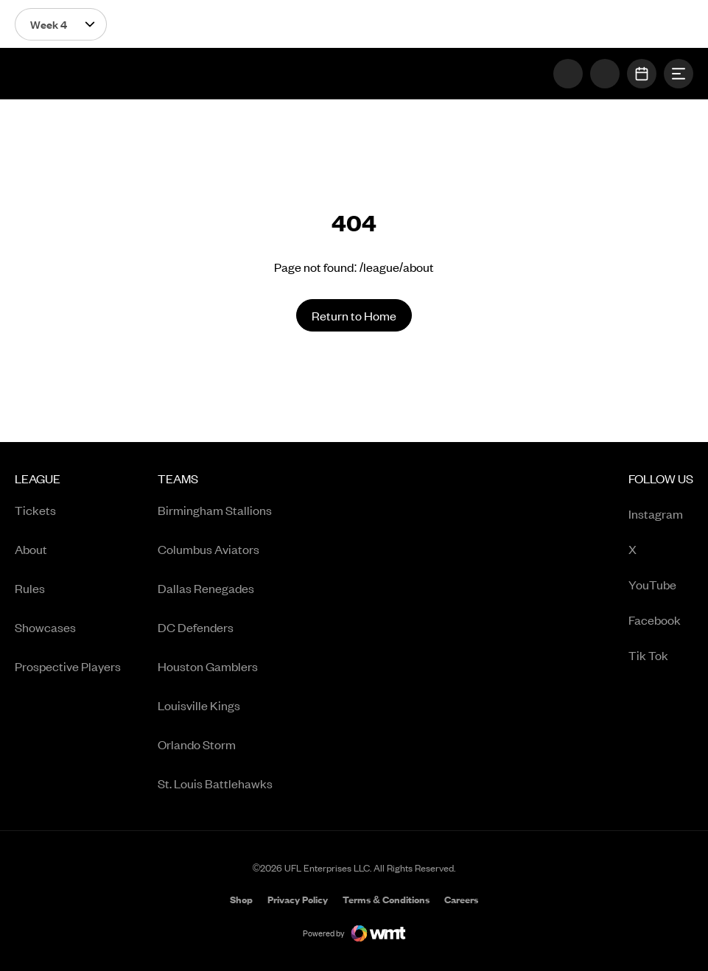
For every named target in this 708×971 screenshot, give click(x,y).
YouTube (660, 585)
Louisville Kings (199, 705)
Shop (241, 900)
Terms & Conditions (386, 899)
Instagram (660, 514)
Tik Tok (660, 656)
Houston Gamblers (208, 666)
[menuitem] (68, 636)
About (31, 548)
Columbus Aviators (208, 548)
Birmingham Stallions (215, 509)
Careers (461, 900)
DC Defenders (196, 627)
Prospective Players (68, 666)
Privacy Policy (297, 899)
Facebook (660, 620)
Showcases (45, 627)
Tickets (35, 509)
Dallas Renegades (206, 588)
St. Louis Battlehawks (215, 783)
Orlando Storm (197, 744)
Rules (30, 588)
